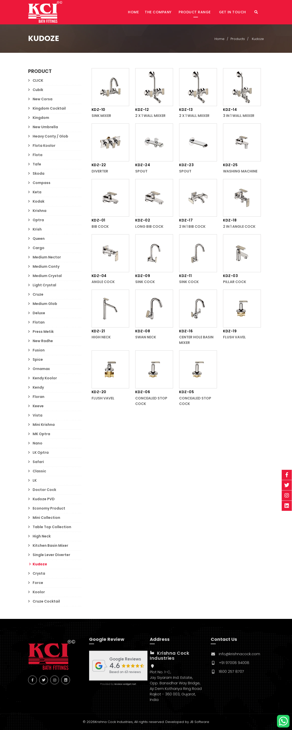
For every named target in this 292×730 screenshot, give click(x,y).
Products (238, 39)
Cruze (38, 294)
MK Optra (41, 433)
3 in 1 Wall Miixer (238, 115)
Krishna (39, 210)
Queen (39, 238)
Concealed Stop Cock (151, 401)
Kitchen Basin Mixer (50, 545)
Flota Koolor (44, 145)
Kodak (38, 201)
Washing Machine (240, 171)
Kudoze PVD (44, 498)
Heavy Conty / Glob (50, 136)
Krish (37, 229)
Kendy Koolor (45, 378)
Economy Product (49, 508)
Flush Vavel (234, 337)
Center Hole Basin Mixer (196, 340)
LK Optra (41, 452)
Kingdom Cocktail (49, 108)
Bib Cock (100, 226)
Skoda (38, 173)
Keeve (38, 405)
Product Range (195, 12)
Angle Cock (103, 282)
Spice (38, 359)
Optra (38, 219)
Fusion (39, 350)
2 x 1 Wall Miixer (150, 115)
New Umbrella (45, 126)
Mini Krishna (44, 424)
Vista (37, 415)
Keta (37, 192)
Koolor (39, 592)
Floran (38, 396)
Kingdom (41, 117)
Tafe (37, 164)
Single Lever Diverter (51, 554)
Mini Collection (46, 517)
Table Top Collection (52, 526)
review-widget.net (125, 687)
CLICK (38, 80)
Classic (39, 471)
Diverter (100, 171)
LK (35, 480)
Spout (141, 171)
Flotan (39, 322)
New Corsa (42, 99)
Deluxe (39, 312)
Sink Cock (145, 282)
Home (133, 12)
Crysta (39, 573)
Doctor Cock (44, 489)
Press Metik (43, 331)
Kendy (38, 387)
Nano (37, 443)
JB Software (199, 721)
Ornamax (41, 368)
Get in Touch (233, 12)
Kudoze (40, 564)
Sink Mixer (101, 115)
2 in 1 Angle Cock (239, 226)
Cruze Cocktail (46, 601)
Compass (41, 182)
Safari (38, 461)
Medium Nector (47, 257)
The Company (158, 12)
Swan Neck (145, 337)
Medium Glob (45, 303)
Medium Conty (46, 266)
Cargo (38, 247)
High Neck (42, 536)
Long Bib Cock (149, 226)
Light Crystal (44, 285)
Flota (37, 154)
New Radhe (43, 340)
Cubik (38, 89)
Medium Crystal (47, 275)
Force (38, 582)
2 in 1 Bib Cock (192, 226)
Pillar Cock (234, 282)
